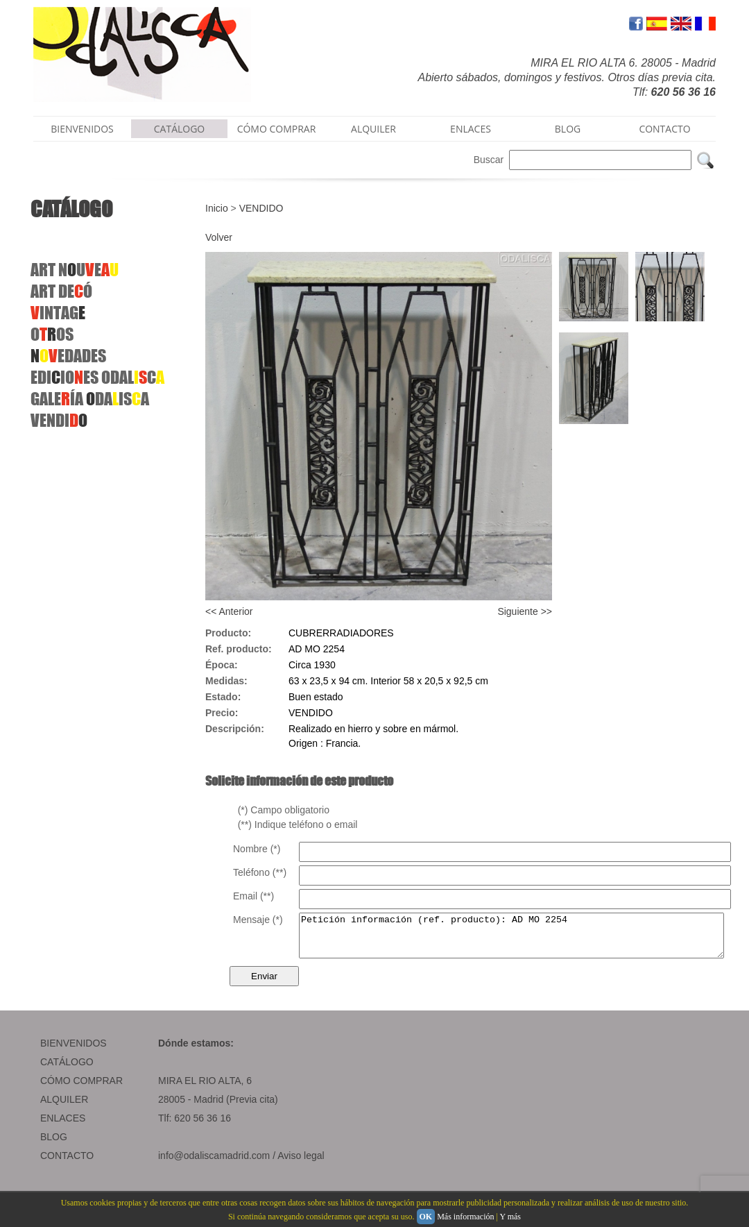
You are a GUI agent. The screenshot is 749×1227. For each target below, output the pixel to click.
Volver (218, 237)
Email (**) (253, 896)
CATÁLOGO (179, 128)
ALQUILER (373, 128)
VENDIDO (261, 208)
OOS (52, 334)
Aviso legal (300, 1163)
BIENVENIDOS (82, 128)
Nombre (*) (256, 848)
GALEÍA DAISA (90, 399)
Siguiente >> (524, 611)
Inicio (216, 208)
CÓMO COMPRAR (276, 128)
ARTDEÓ (61, 291)
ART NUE (75, 270)
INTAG (58, 313)
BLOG (567, 128)
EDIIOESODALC (97, 377)
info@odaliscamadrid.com (214, 1163)
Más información (465, 1216)
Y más (510, 1216)
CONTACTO (664, 128)
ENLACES (470, 128)
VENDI (59, 420)
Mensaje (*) (258, 919)
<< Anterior (229, 611)
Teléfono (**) (259, 872)
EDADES (68, 356)
